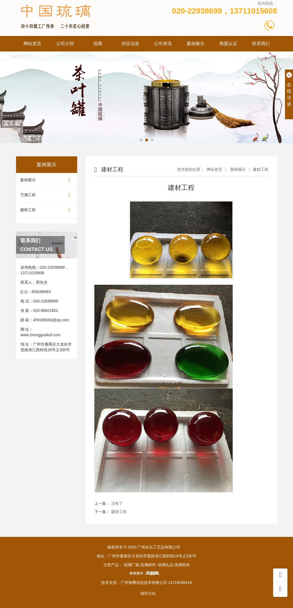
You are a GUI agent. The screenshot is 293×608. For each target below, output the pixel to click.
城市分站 (148, 593)
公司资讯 (163, 43)
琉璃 (97, 43)
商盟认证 (228, 43)
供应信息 (130, 43)
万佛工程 (46, 195)
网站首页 (32, 43)
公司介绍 (65, 43)
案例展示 (195, 43)
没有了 (117, 503)
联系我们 (261, 43)
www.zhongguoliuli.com (40, 335)
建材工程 (46, 210)
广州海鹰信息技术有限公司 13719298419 (156, 582)
